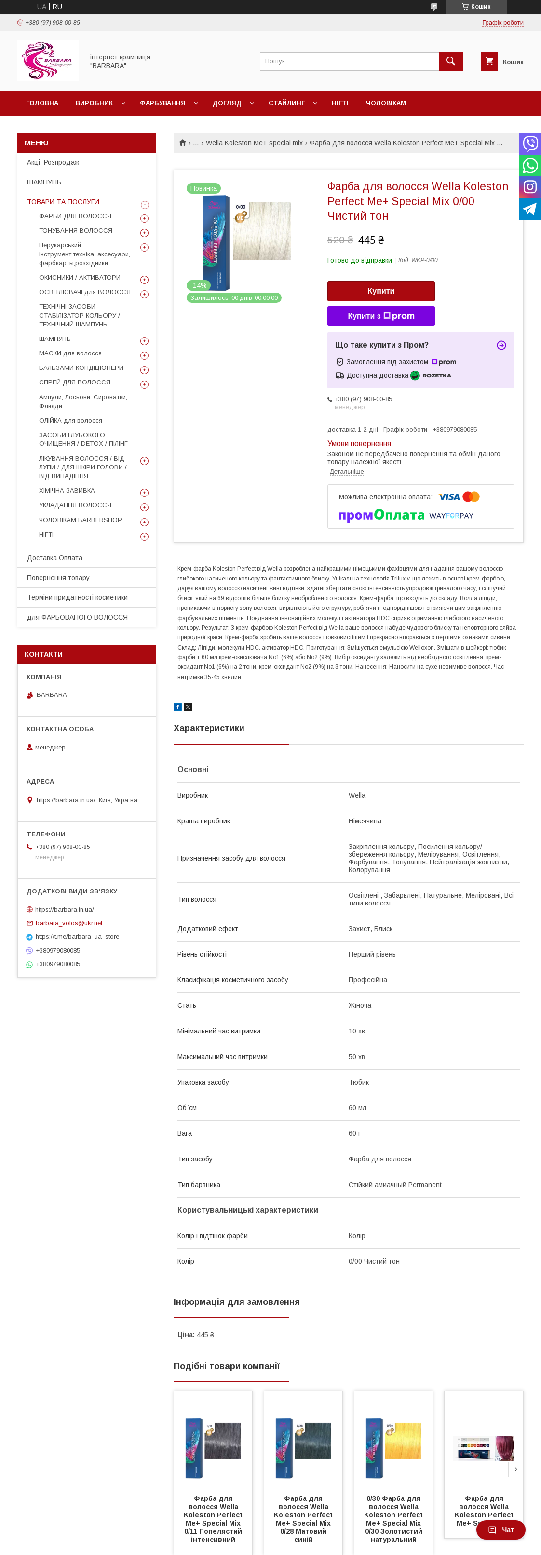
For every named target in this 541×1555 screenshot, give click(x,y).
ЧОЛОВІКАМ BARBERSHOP (80, 519)
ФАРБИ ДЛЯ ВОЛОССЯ (75, 216)
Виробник (94, 103)
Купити (381, 291)
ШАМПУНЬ (44, 182)
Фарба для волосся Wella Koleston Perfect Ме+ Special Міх (485, 1511)
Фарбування (163, 103)
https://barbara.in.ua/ (64, 909)
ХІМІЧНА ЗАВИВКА (67, 490)
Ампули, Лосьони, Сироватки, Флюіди (83, 402)
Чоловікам (386, 103)
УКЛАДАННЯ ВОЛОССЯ (75, 505)
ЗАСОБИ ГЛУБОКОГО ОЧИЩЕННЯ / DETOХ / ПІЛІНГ (83, 439)
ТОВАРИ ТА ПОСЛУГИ (63, 202)
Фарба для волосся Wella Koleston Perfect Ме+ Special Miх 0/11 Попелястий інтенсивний (214, 1519)
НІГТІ (46, 534)
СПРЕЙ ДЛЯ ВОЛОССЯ (74, 382)
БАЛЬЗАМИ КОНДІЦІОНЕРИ (81, 367)
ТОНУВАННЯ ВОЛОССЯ (75, 230)
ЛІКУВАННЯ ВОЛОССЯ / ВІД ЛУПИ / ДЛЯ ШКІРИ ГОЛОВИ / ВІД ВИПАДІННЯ (83, 467)
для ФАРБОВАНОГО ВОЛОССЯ (77, 617)
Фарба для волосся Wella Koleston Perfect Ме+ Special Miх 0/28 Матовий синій (304, 1519)
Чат (501, 1530)
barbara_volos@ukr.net (69, 923)
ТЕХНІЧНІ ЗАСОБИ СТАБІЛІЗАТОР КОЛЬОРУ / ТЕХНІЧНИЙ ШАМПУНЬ (79, 315)
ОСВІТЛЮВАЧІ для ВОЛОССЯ (85, 292)
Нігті (340, 103)
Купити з (381, 316)
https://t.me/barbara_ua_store (77, 936)
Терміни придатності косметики (77, 597)
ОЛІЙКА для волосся (70, 420)
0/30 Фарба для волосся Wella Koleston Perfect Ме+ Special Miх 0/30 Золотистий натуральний (394, 1519)
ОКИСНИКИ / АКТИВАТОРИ (80, 277)
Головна (42, 103)
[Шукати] (451, 61)
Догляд (227, 103)
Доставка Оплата (54, 558)
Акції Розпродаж (53, 162)
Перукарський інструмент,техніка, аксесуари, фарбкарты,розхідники (84, 253)
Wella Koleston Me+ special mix (254, 143)
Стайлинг (287, 103)
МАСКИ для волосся (70, 353)
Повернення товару (58, 577)
